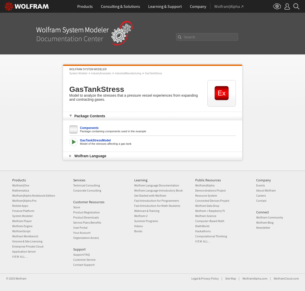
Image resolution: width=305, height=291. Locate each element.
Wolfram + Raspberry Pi (210, 211)
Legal (194, 278)
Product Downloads (86, 217)
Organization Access (86, 238)
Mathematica (20, 190)
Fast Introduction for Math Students (157, 206)
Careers (261, 195)
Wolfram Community (269, 217)
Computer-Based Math (209, 221)
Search (189, 37)
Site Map (230, 278)
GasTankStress (153, 73)
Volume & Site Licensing (27, 241)
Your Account (81, 233)
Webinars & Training (146, 211)
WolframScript (21, 231)
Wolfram (21, 278)
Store (76, 207)
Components (89, 128)
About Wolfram (266, 190)
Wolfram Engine (22, 226)
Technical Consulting (86, 185)
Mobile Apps (20, 206)
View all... (20, 256)
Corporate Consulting (87, 190)
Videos (138, 226)
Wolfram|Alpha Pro (24, 200)
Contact (261, 200)
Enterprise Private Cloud (27, 246)
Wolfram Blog (264, 222)
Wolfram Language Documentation (156, 185)
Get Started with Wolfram (150, 195)
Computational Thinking (211, 236)
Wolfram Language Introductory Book (158, 190)
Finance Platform (23, 211)
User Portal (80, 227)
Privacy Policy (210, 278)
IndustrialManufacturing (128, 73)
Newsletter (263, 227)
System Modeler (78, 73)
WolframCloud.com (286, 278)
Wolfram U (141, 216)
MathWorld (202, 226)
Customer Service (84, 259)
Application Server (24, 251)
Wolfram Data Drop (207, 206)
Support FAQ (81, 254)
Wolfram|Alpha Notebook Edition (33, 195)
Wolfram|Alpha (205, 185)
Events (260, 185)
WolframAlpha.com (254, 278)
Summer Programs (146, 221)
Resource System (206, 195)
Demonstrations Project (210, 190)
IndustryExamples (101, 73)
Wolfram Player (22, 221)
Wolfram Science (205, 216)
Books (138, 231)
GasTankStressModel (95, 140)
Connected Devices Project (212, 200)
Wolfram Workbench (25, 236)
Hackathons (203, 231)
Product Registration (86, 212)
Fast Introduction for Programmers (156, 200)
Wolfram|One (20, 185)
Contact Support (84, 265)
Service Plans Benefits (87, 222)
